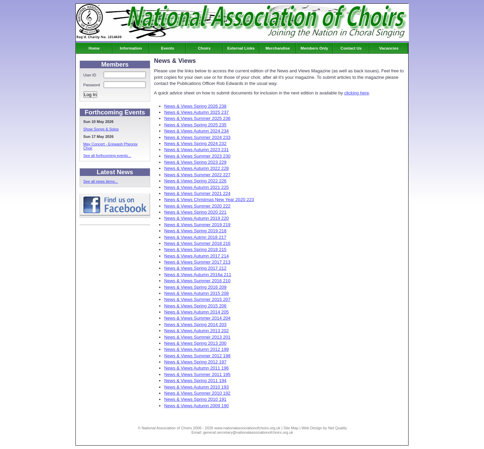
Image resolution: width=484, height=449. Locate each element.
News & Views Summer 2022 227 (197, 174)
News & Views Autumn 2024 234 (196, 130)
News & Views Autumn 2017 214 (196, 255)
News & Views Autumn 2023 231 (196, 149)
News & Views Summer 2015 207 (197, 299)
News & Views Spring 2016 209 (195, 287)
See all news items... (100, 181)
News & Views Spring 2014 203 (195, 324)
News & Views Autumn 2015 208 (196, 293)
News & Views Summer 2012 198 (197, 355)
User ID (89, 75)
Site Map (290, 428)
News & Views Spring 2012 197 (195, 361)
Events (167, 48)
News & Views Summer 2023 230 (197, 156)
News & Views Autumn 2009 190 (196, 405)
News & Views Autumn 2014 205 (196, 312)
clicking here (356, 92)
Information (131, 48)
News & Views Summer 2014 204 (197, 318)
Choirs (204, 48)
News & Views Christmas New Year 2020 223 (209, 199)
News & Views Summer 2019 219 (197, 224)
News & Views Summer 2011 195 (197, 374)
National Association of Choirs (167, 428)
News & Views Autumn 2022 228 (196, 168)
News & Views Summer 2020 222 (197, 206)
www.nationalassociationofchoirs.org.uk (247, 428)
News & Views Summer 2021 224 (197, 193)
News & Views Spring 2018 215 (195, 249)
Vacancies (388, 48)
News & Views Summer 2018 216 (197, 243)
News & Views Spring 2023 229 (195, 162)
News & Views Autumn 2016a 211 (197, 274)
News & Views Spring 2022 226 (195, 180)
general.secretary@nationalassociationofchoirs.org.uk (248, 432)
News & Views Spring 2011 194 (195, 380)
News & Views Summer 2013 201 (197, 337)
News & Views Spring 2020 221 (195, 212)
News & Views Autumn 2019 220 (196, 218)
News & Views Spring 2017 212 (195, 268)
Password (91, 85)
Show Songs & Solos (101, 129)
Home (94, 48)
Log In (90, 94)
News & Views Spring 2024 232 (195, 143)
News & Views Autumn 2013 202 (196, 330)
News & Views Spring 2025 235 (195, 124)
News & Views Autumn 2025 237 (196, 112)
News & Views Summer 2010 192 (197, 393)
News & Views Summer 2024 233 (197, 137)
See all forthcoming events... (107, 156)
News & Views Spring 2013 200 (195, 343)
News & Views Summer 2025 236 (197, 118)
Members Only (314, 48)
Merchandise (277, 48)
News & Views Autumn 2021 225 (196, 187)
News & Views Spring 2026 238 (195, 106)
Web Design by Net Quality (324, 428)
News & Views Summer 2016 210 (197, 280)
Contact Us (351, 48)
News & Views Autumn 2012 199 (196, 349)
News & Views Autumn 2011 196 (196, 368)
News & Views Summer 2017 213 (197, 262)
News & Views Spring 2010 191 (195, 399)
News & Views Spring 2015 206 (195, 305)
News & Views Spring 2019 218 (195, 230)
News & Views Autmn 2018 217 (195, 237)
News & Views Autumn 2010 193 (196, 387)
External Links (241, 48)
